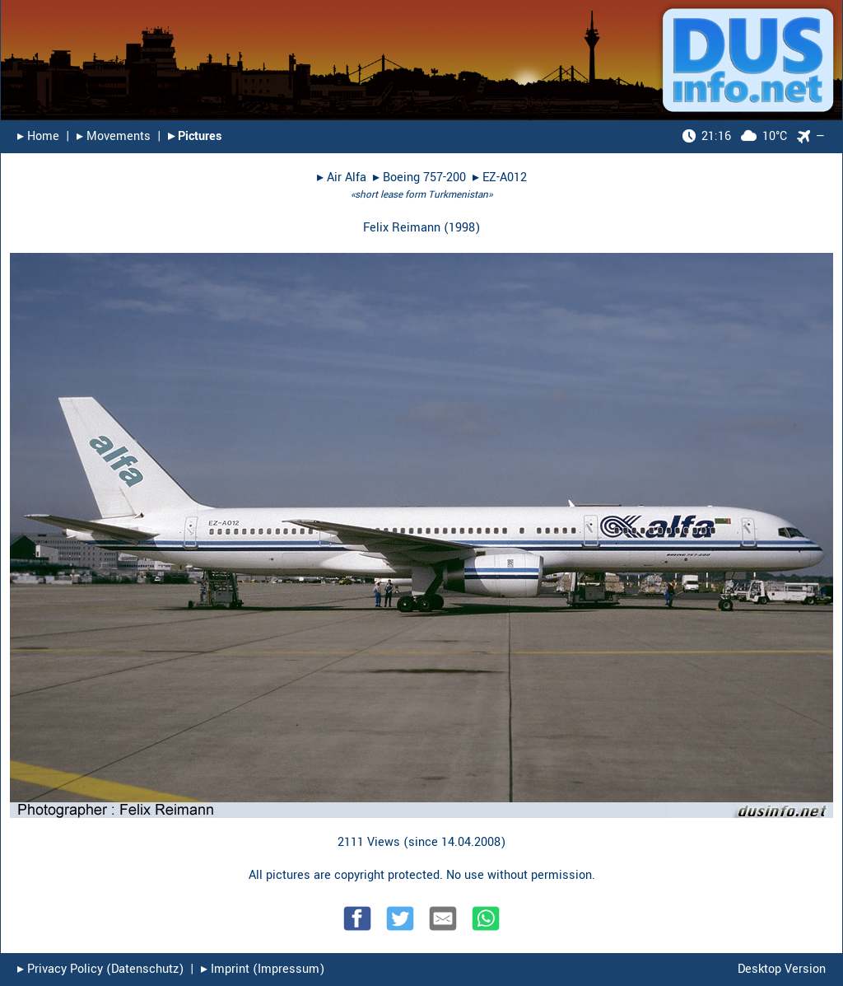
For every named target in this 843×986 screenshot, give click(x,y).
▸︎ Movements (114, 136)
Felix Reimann (401, 227)
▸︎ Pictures (194, 136)
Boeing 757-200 (424, 177)
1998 (462, 227)
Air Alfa (346, 177)
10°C (734, 136)
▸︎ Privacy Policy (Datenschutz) (100, 969)
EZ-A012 (504, 177)
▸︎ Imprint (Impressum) (262, 969)
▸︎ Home (38, 136)
